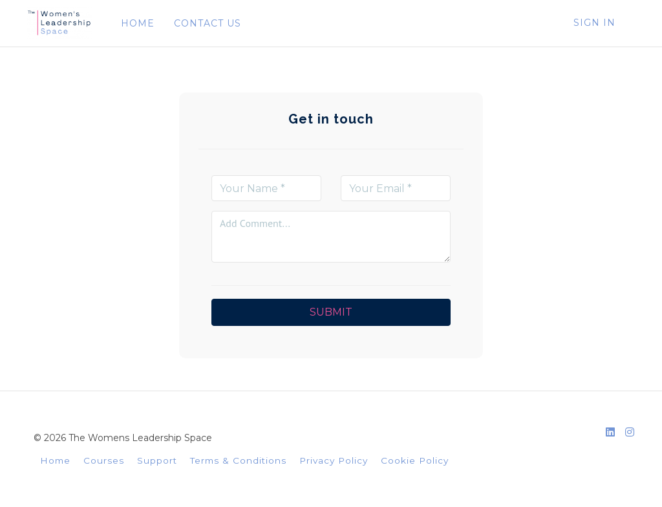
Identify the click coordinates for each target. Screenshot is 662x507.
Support (157, 460)
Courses (103, 460)
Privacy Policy (333, 460)
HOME (138, 23)
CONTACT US (207, 23)
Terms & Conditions (238, 460)
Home (55, 460)
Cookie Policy (415, 460)
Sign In (594, 22)
